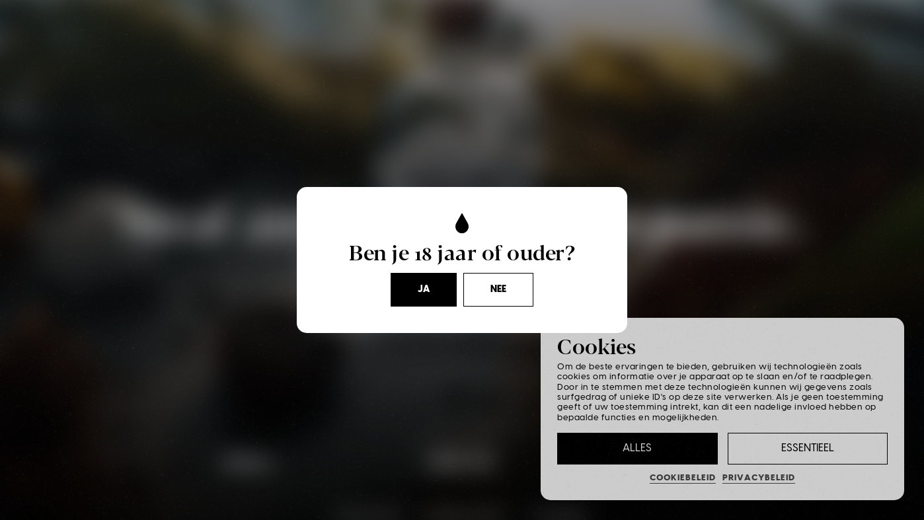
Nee (498, 289)
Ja (424, 289)
